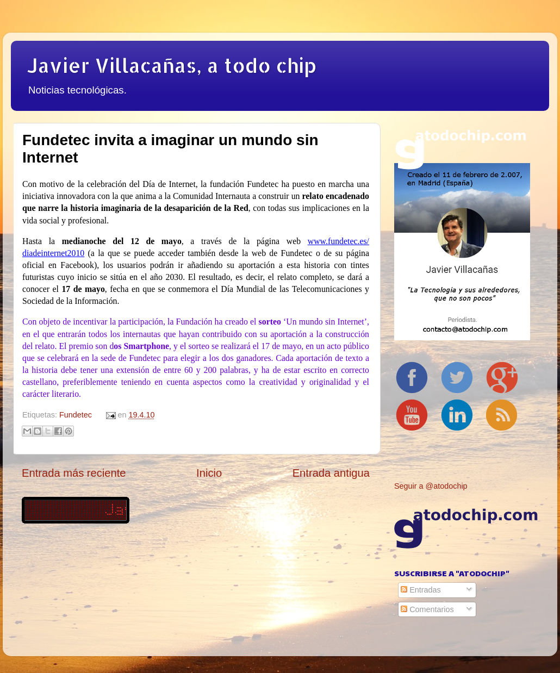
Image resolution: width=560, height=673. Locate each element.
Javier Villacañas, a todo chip (171, 65)
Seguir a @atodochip (431, 486)
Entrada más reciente (74, 473)
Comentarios (427, 609)
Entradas (421, 589)
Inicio (209, 473)
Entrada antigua (331, 473)
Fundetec (75, 414)
